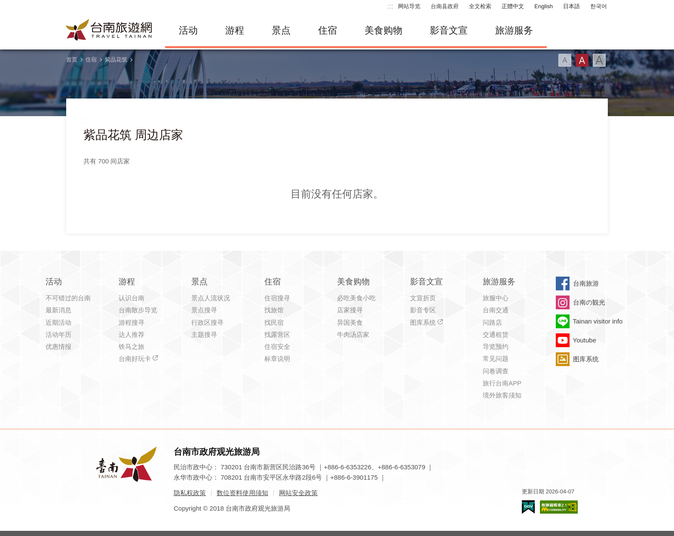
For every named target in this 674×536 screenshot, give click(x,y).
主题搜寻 (204, 334)
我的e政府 (528, 507)
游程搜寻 (131, 322)
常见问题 (496, 358)
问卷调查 (496, 371)
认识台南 (131, 298)
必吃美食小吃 (356, 298)
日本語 (571, 6)
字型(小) (564, 60)
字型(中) (582, 60)
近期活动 (58, 322)
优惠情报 (58, 346)
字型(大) (599, 60)
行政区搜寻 (207, 322)
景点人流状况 (210, 298)
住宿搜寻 (277, 298)
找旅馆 (274, 310)
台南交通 (496, 310)
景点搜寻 (204, 310)
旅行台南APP (502, 383)
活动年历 (58, 334)
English (543, 6)
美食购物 (383, 30)
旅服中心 (496, 298)
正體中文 (513, 6)
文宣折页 (423, 298)
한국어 (598, 6)
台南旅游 (586, 283)
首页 (71, 59)
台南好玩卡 (135, 358)
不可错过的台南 (68, 298)
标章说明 (277, 358)
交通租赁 (496, 334)
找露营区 (277, 334)
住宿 (327, 30)
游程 (234, 30)
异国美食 (350, 322)
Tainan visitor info (598, 321)
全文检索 (480, 6)
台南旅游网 (109, 30)
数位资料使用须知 (242, 492)
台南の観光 (589, 302)
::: (390, 6)
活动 (188, 30)
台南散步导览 (138, 310)
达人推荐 (131, 334)
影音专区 (423, 310)
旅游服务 (514, 30)
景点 (281, 30)
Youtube (585, 340)
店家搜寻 (350, 310)
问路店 (492, 322)
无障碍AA (559, 507)
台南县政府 (445, 6)
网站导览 (409, 6)
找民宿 (274, 322)
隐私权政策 (190, 492)
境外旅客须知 (502, 395)
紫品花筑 (116, 59)
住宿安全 (277, 346)
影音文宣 (449, 30)
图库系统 (423, 322)
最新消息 (58, 310)
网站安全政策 (298, 492)
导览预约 (496, 346)
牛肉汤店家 (353, 334)
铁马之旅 (131, 346)
